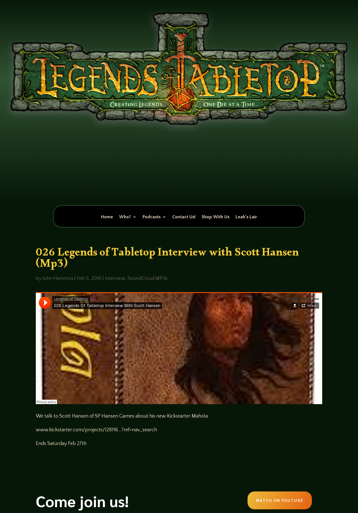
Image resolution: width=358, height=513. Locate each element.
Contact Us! (184, 217)
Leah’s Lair (246, 217)
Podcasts (152, 217)
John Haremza (58, 278)
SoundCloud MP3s (148, 278)
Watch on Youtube (279, 500)
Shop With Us (215, 217)
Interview (115, 278)
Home (107, 217)
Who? (125, 217)
